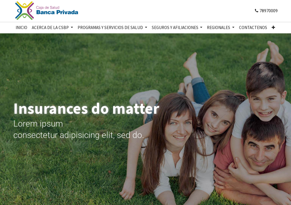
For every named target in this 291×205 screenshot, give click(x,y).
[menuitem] (21, 27)
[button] (273, 27)
